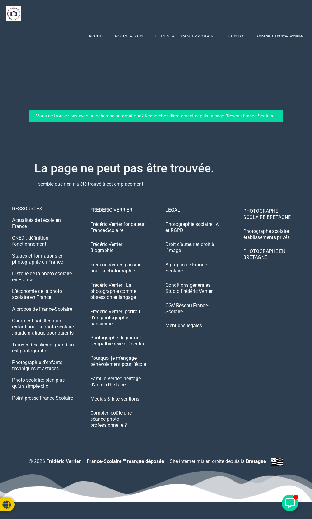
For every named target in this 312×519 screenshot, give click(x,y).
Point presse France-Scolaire (42, 403)
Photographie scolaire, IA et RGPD (192, 228)
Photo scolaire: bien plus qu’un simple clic (38, 388)
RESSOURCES (27, 209)
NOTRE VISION (129, 36)
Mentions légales (183, 332)
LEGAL (172, 210)
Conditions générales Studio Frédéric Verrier (189, 292)
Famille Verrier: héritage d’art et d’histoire (115, 390)
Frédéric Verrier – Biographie (108, 250)
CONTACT (237, 36)
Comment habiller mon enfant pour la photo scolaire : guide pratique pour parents (43, 330)
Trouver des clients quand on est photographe (43, 352)
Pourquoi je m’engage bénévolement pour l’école (118, 368)
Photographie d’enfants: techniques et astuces (38, 370)
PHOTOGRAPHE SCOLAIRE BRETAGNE (267, 214)
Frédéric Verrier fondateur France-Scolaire (117, 228)
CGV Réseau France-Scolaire (187, 314)
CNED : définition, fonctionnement (30, 242)
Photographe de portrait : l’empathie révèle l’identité (117, 347)
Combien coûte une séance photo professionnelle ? (111, 429)
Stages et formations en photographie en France (38, 260)
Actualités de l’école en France (36, 224)
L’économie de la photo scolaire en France (37, 297)
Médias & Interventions (114, 408)
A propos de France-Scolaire (42, 312)
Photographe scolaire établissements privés (266, 234)
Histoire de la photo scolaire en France (42, 279)
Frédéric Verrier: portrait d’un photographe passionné (115, 323)
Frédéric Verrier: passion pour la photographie (116, 271)
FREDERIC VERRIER (111, 210)
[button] (130, 36)
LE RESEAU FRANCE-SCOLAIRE (185, 36)
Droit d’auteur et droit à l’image (189, 250)
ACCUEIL (97, 36)
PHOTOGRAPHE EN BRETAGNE (264, 254)
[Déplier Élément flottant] (290, 503)
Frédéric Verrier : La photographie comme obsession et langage (113, 295)
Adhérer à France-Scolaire (279, 36)
